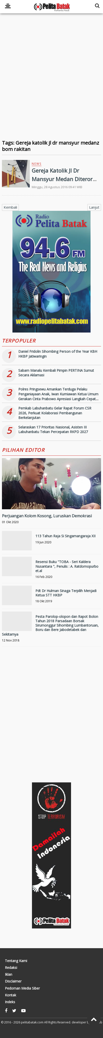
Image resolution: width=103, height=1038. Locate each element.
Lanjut (94, 207)
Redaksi (11, 967)
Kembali (10, 207)
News (36, 164)
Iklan (8, 974)
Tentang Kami (16, 961)
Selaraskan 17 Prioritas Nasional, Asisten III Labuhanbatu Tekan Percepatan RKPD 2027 (53, 429)
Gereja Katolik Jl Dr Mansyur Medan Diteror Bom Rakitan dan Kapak (62, 179)
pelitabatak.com (32, 1022)
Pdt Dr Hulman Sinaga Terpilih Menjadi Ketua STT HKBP (65, 592)
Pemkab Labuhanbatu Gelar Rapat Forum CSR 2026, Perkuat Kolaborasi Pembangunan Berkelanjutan (54, 413)
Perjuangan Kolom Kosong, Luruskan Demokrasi (47, 516)
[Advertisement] (51, 79)
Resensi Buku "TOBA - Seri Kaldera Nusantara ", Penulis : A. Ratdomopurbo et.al (66, 566)
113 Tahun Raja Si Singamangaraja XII (65, 536)
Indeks (10, 1002)
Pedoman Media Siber (22, 988)
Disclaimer (13, 981)
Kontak (10, 995)
